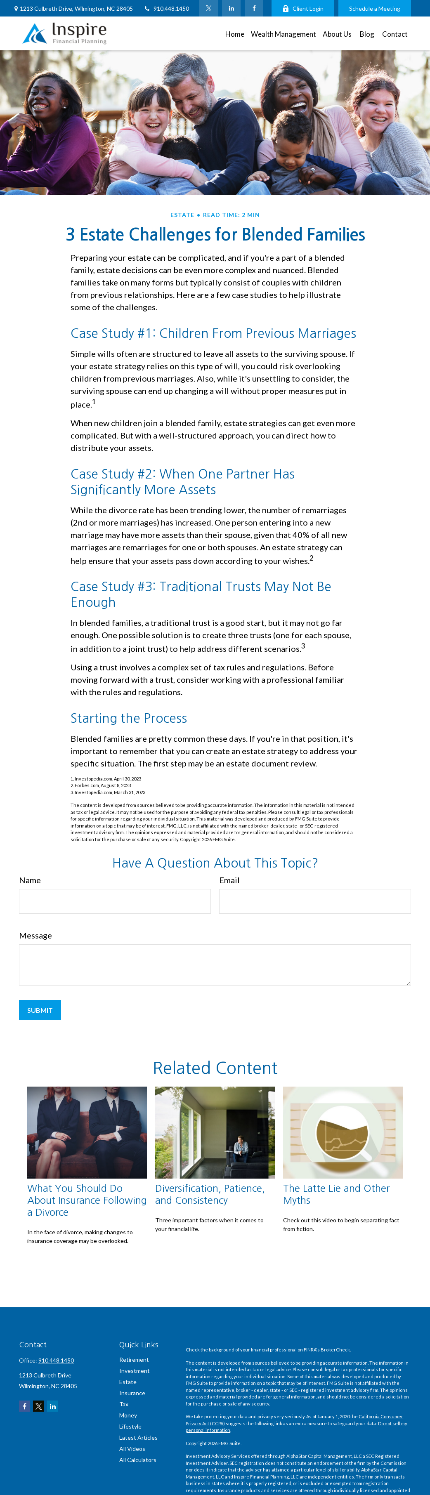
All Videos (132, 1448)
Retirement (134, 1359)
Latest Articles (138, 1437)
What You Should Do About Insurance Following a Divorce (87, 1200)
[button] (235, 33)
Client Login (303, 8)
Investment (134, 1370)
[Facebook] (254, 8)
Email (229, 880)
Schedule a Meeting (374, 8)
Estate (128, 1381)
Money (128, 1415)
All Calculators (137, 1459)
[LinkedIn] (231, 8)
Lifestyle (130, 1426)
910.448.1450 (166, 8)
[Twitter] (208, 8)
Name (30, 880)
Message (35, 935)
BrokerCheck (335, 1349)
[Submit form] (40, 1010)
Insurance (132, 1392)
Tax (123, 1404)
